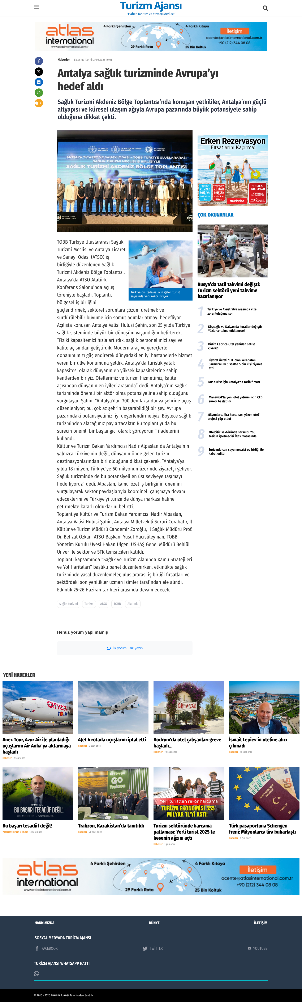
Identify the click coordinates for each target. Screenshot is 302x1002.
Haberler (64, 60)
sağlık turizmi (68, 604)
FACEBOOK (46, 948)
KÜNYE (154, 923)
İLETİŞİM (260, 923)
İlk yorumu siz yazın (125, 648)
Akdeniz (133, 604)
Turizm (89, 604)
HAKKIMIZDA (44, 923)
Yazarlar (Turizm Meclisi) (15, 832)
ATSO (103, 604)
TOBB (117, 604)
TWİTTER (153, 948)
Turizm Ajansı (60, 995)
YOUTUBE (257, 948)
